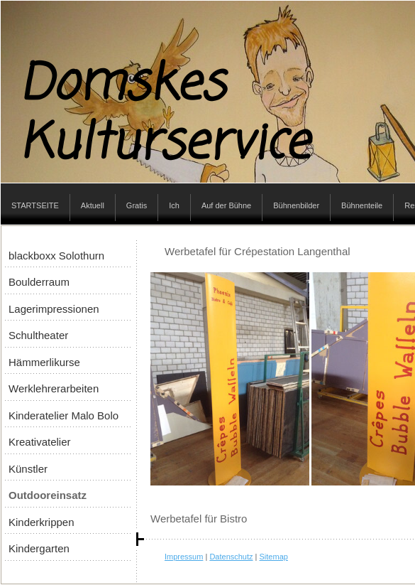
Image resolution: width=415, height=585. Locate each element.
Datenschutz (231, 556)
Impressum (184, 556)
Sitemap (274, 556)
